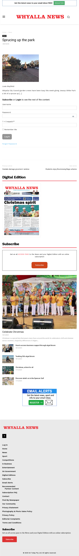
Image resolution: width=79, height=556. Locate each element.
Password (6, 112)
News (10, 32)
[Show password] (73, 116)
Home (4, 32)
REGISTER (59, 3)
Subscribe (39, 265)
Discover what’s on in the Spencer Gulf (30, 378)
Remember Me (9, 130)
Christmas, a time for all (24, 367)
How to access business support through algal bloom (36, 345)
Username (6, 104)
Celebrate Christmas (13, 331)
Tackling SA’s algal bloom (25, 356)
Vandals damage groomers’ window (15, 169)
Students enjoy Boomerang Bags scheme (61, 169)
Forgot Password (9, 144)
